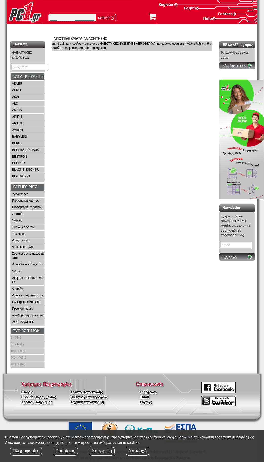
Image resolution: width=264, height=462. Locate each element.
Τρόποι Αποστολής (86, 392)
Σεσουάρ (18, 214)
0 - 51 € (16, 337)
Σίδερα (16, 271)
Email (144, 397)
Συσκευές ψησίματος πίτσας (28, 256)
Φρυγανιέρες (20, 240)
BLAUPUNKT (21, 176)
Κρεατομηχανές (22, 308)
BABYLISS (19, 136)
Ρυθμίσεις (65, 450)
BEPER (17, 143)
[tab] (27, 76)
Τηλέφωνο (148, 392)
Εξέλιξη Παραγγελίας (38, 397)
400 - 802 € (18, 364)
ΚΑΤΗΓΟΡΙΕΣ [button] (24, 187)
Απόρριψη (101, 450)
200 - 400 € (18, 357)
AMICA (17, 110)
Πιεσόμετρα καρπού (25, 200)
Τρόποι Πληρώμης (36, 402)
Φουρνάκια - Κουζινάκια (28, 264)
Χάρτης (146, 402)
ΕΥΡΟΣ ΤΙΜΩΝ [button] (26, 331)
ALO (15, 103)
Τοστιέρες (18, 234)
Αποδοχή (137, 450)
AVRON (17, 130)
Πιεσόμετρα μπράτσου (27, 207)
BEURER (18, 163)
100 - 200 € (18, 351)
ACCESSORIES (23, 322)
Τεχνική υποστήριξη (87, 402)
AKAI (15, 97)
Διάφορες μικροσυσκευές (27, 280)
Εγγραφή (229, 257)
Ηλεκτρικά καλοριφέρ (26, 302)
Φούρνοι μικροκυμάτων (28, 295)
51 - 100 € (17, 344)
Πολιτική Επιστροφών (89, 397)
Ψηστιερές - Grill (23, 247)
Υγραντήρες (20, 194)
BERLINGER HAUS (25, 150)
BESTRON (19, 156)
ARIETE (17, 123)
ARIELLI (18, 117)
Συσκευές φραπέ (23, 227)
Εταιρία (27, 392)
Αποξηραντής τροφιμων (28, 315)
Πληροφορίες (26, 450)
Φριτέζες (18, 289)
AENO (16, 90)
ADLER (17, 83)
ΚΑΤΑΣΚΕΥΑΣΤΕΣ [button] (29, 76)
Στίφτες (17, 220)
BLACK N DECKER (25, 169)
